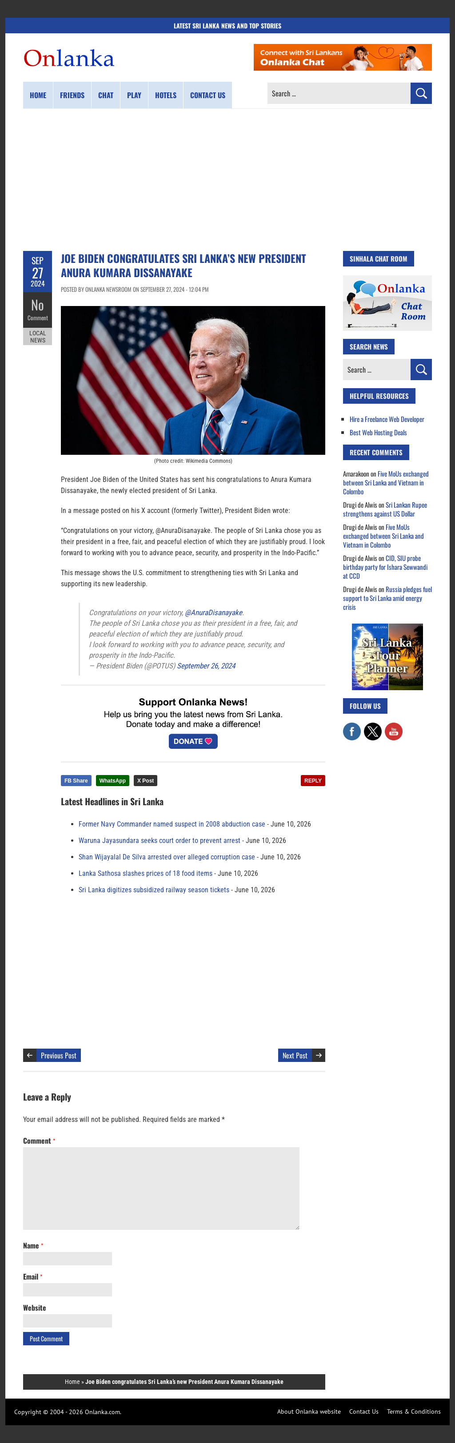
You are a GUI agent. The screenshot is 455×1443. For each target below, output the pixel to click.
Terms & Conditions (414, 1411)
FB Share (76, 781)
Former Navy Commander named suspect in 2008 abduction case (172, 824)
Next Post (295, 1055)
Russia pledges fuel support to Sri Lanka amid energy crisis (387, 598)
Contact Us (364, 1411)
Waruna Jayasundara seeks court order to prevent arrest (159, 840)
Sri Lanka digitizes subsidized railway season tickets (154, 890)
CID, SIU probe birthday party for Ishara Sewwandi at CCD (385, 566)
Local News (37, 337)
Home (38, 95)
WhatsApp (113, 781)
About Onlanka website (309, 1411)
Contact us (207, 95)
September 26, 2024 (206, 665)
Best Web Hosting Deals (378, 432)
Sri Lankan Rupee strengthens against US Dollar (385, 509)
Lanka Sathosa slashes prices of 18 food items (145, 873)
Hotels (165, 95)
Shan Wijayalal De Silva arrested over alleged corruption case (167, 857)
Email (32, 1276)
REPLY (313, 781)
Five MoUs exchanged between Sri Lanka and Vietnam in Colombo (386, 482)
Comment (38, 317)
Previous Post (58, 1055)
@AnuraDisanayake (213, 612)
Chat (105, 95)
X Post (145, 781)
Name (33, 1245)
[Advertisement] (227, 180)
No (37, 304)
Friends (72, 95)
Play (134, 95)
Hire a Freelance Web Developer (387, 419)
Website (34, 1307)
